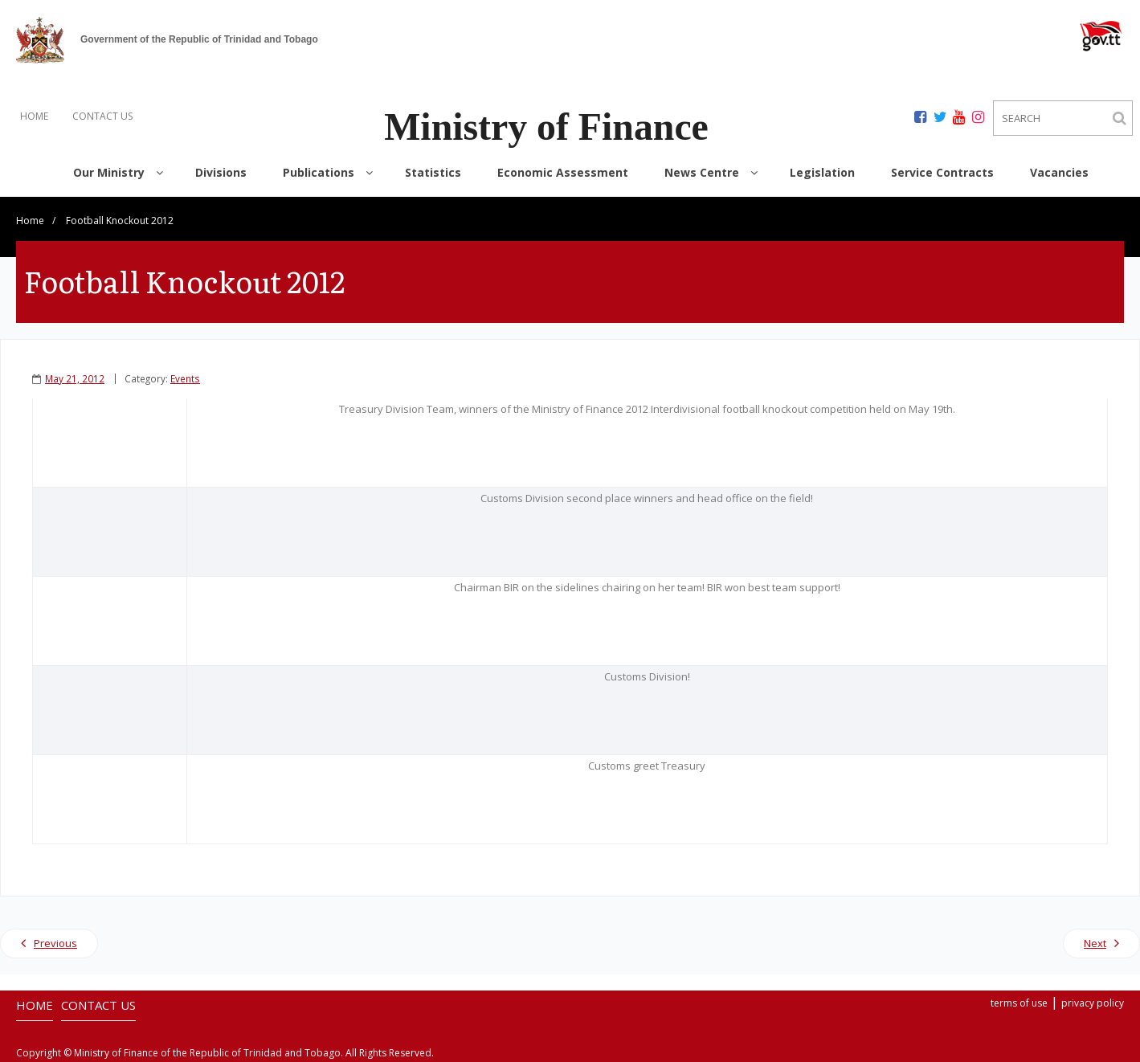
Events (185, 378)
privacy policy (1092, 1003)
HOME (34, 116)
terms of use (1019, 1003)
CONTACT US (102, 116)
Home (30, 220)
